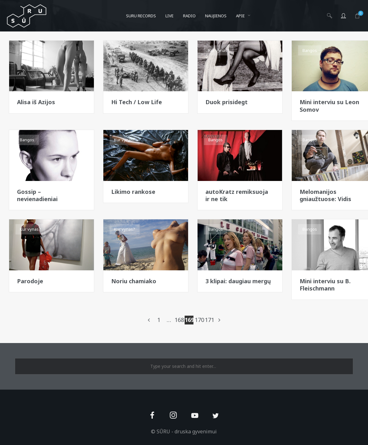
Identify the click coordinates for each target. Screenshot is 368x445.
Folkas (120, 50)
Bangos (309, 50)
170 (199, 320)
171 (209, 320)
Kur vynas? (30, 50)
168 (179, 320)
